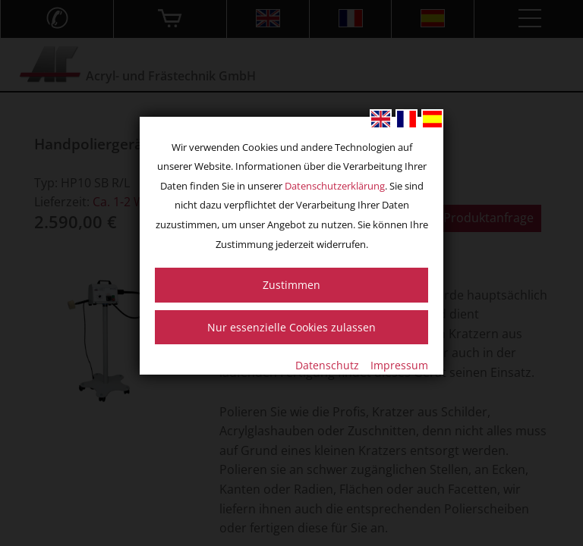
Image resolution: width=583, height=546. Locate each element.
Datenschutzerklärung (335, 186)
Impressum (399, 365)
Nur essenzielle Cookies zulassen (291, 327)
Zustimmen (291, 285)
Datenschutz (327, 365)
